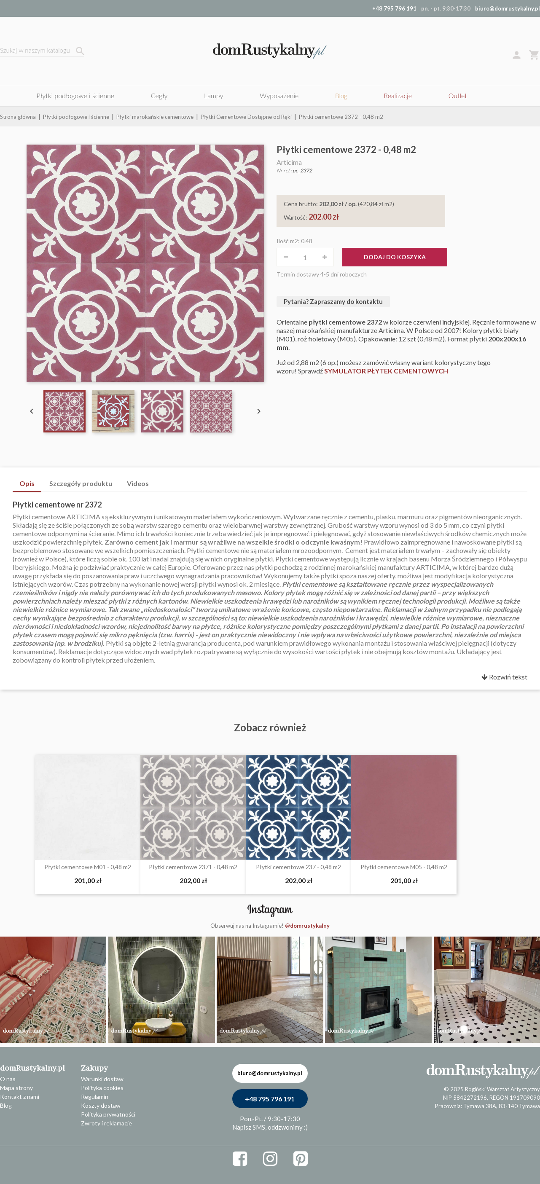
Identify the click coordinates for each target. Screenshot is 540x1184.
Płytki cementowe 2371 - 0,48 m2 (193, 867)
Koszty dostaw (101, 1105)
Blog (6, 1105)
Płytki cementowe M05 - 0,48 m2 (403, 867)
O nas (8, 1078)
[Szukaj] (42, 51)
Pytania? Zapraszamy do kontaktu (333, 301)
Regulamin (94, 1096)
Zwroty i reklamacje (106, 1123)
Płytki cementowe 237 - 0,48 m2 (298, 867)
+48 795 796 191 (270, 1099)
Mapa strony (16, 1087)
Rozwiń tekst (504, 677)
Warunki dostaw (102, 1078)
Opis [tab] (27, 483)
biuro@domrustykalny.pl (507, 8)
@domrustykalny (307, 925)
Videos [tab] (138, 483)
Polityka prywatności (108, 1114)
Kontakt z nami (19, 1096)
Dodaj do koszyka (395, 256)
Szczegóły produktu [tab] (80, 483)
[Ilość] (305, 257)
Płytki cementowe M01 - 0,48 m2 (87, 867)
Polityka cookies (102, 1087)
